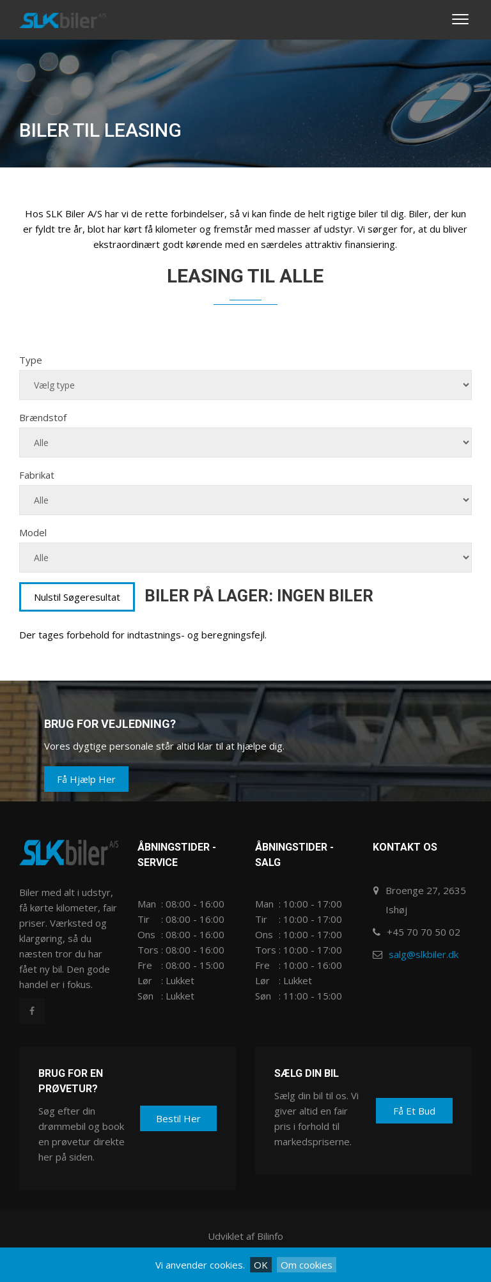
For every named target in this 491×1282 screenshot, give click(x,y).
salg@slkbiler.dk (423, 954)
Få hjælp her (86, 779)
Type (30, 359)
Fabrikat (36, 474)
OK (261, 1264)
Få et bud (414, 1110)
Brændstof (42, 417)
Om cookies (306, 1264)
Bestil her (178, 1118)
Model (33, 532)
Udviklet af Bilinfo (245, 1236)
